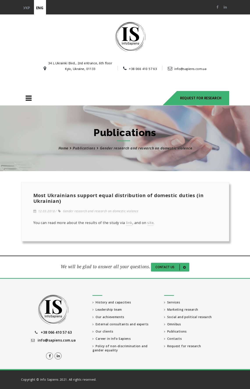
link (129, 222)
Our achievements (108, 317)
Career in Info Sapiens (111, 340)
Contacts (173, 340)
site (150, 222)
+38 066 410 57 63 (143, 69)
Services (172, 302)
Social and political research (188, 317)
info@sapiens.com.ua (190, 69)
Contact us (171, 267)
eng (40, 7)
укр (26, 7)
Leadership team (107, 310)
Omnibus (173, 325)
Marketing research (181, 310)
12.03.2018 (44, 211)
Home (63, 148)
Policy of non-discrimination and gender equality (120, 349)
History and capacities (112, 302)
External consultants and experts (121, 325)
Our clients (102, 332)
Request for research (200, 98)
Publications (84, 148)
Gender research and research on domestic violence (98, 211)
